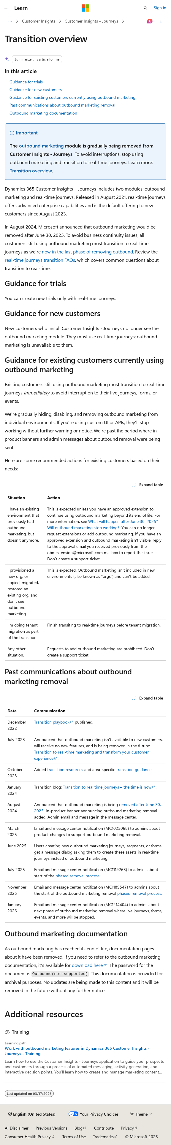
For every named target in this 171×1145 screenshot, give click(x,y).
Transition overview (31, 170)
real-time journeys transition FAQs (40, 260)
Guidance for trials (26, 82)
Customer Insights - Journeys (91, 21)
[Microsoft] (85, 8)
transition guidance (133, 769)
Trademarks (103, 1136)
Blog (79, 1128)
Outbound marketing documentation (43, 113)
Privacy (127, 1128)
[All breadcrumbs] (10, 21)
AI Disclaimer (16, 1128)
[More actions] (161, 21)
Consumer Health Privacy (28, 1136)
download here (87, 965)
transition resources (65, 769)
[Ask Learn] (150, 21)
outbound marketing (41, 145)
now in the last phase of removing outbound (87, 251)
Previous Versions (51, 1128)
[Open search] (145, 8)
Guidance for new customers (36, 89)
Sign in (160, 7)
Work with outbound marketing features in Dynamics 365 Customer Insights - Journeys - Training (77, 1051)
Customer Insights (38, 21)
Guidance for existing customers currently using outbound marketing (72, 97)
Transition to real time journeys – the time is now (107, 787)
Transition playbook (51, 722)
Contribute (104, 1128)
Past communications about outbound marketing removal (62, 105)
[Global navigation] (6, 8)
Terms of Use (74, 1136)
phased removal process (77, 875)
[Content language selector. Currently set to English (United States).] (32, 1114)
